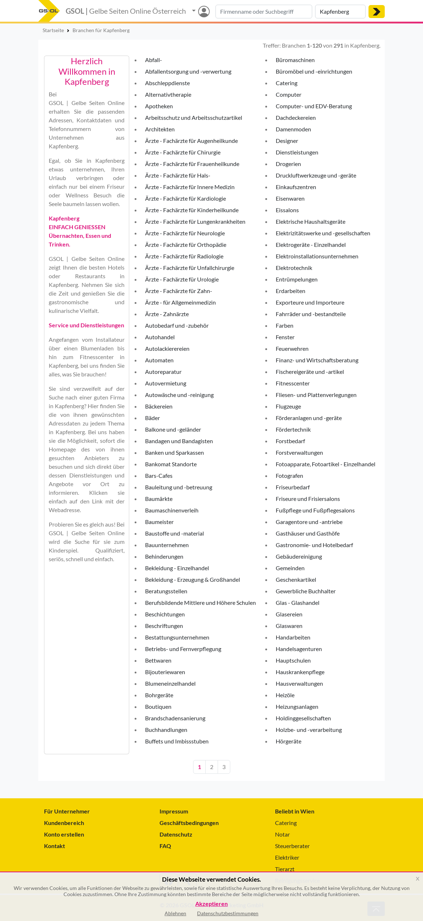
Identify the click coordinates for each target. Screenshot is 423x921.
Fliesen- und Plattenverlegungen (316, 394)
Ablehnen (175, 913)
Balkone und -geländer (173, 429)
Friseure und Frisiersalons (308, 498)
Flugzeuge (288, 406)
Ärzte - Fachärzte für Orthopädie (185, 244)
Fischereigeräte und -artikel (310, 371)
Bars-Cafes (159, 475)
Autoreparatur (163, 371)
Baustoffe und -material (174, 533)
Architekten (160, 129)
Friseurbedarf (293, 487)
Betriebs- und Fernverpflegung (183, 648)
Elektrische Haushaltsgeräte (310, 221)
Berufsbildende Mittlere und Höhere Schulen (200, 602)
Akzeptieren (211, 904)
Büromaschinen (295, 59)
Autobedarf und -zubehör (177, 325)
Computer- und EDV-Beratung (314, 105)
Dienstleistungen (297, 152)
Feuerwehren (292, 348)
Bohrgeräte (159, 694)
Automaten (159, 360)
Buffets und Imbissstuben (177, 741)
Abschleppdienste (167, 82)
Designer (287, 140)
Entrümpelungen (297, 279)
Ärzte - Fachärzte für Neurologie (185, 233)
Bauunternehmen (167, 544)
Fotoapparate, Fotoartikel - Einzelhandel (325, 463)
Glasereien (289, 614)
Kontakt (54, 845)
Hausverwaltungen (299, 683)
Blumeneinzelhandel (170, 683)
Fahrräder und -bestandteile (311, 313)
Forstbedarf (290, 440)
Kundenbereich (64, 822)
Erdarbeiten (290, 290)
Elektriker (287, 857)
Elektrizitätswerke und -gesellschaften (323, 233)
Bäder (152, 417)
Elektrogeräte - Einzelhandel (311, 244)
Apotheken (159, 105)
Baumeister (159, 521)
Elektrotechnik (294, 267)
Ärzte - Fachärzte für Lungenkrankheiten (195, 221)
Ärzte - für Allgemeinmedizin (180, 302)
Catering (286, 82)
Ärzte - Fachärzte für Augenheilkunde (191, 140)
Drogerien (288, 163)
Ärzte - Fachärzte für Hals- (177, 175)
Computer (288, 94)
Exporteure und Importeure (310, 302)
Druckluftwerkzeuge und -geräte (316, 175)
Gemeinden (290, 567)
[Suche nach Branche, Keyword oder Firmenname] (263, 11)
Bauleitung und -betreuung (178, 487)
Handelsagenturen (299, 648)
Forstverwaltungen (299, 452)
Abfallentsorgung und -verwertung (188, 71)
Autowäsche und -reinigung (179, 394)
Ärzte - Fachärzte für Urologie (182, 279)
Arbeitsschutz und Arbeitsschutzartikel (193, 117)
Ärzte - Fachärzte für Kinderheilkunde (192, 209)
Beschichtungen (165, 614)
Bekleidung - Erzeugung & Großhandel (192, 579)
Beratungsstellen (166, 591)
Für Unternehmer (67, 811)
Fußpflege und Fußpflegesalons (315, 510)
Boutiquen (158, 706)
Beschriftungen (164, 625)
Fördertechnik (293, 429)
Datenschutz (176, 834)
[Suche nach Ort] (340, 11)
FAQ (165, 845)
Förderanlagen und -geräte (309, 417)
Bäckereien (159, 406)
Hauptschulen (293, 660)
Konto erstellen (64, 834)
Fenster (285, 336)
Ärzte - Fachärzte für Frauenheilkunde (192, 163)
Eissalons (287, 209)
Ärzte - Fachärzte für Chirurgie (183, 152)
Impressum (174, 811)
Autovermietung (165, 383)
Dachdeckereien (296, 117)
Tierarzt (285, 868)
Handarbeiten (293, 637)
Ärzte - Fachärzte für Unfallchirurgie (189, 267)
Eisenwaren (290, 198)
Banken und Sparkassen (174, 452)
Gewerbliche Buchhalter (306, 591)
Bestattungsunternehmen (177, 637)
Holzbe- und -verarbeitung (309, 729)
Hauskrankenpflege (300, 671)
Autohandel (160, 336)
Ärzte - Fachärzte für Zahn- (178, 290)
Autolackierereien (167, 348)
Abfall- (153, 59)
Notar (282, 834)
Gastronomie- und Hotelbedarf (314, 544)
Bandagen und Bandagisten (179, 440)
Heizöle (285, 694)
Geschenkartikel (296, 579)
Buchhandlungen (166, 729)
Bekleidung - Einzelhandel (177, 567)
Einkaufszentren (296, 186)
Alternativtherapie (168, 94)
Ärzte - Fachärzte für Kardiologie (185, 198)
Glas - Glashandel (297, 602)
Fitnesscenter (293, 383)
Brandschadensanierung (175, 718)
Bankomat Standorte (171, 463)
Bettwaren (158, 660)
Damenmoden (293, 129)
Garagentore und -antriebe (309, 521)
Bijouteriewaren (165, 671)
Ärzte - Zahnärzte (167, 313)
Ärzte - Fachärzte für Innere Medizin (190, 186)
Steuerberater (292, 845)
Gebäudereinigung (299, 556)
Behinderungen (164, 556)
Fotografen (289, 475)
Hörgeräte (288, 741)
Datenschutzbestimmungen (227, 913)
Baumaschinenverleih (172, 510)
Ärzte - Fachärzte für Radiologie (184, 256)
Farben (284, 325)
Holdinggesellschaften (303, 718)
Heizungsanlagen (297, 706)
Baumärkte (159, 498)
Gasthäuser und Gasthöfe (308, 533)
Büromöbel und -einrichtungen (314, 71)
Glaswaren (289, 625)
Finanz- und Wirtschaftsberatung (317, 360)
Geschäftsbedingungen (189, 822)
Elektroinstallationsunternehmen (317, 256)
